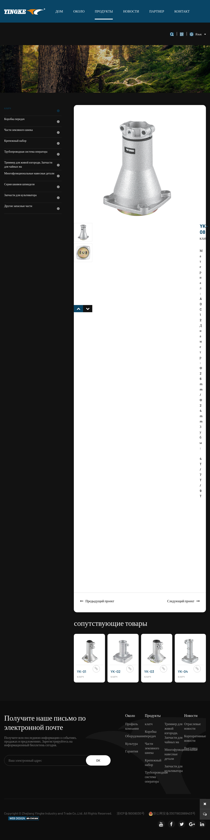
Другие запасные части (33, 206)
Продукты (104, 11)
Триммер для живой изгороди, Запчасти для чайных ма (33, 164)
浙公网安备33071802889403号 (172, 813)
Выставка (190, 748)
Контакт (181, 11)
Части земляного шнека (33, 130)
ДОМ (59, 11)
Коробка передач (33, 119)
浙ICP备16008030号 (131, 813)
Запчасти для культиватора (33, 195)
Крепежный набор (33, 141)
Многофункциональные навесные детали (33, 173)
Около (78, 11)
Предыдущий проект (96, 601)
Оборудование (135, 736)
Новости (131, 11)
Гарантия (131, 751)
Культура (131, 743)
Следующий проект (184, 601)
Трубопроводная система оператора (33, 152)
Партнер (156, 11)
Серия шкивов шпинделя (33, 184)
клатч (33, 108)
